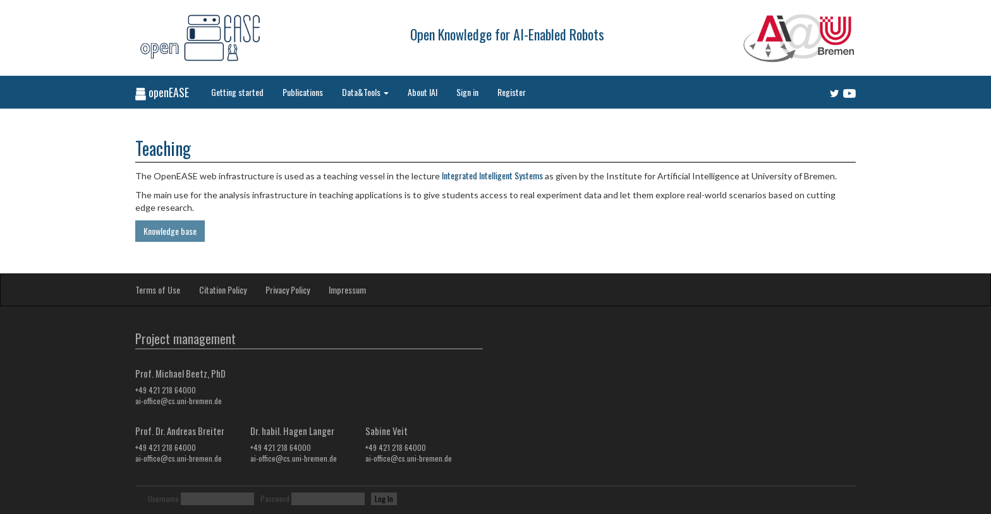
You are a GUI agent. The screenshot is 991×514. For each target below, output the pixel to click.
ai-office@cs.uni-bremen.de (178, 400)
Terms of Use (157, 289)
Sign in (467, 92)
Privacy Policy (287, 289)
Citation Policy (222, 289)
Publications (303, 92)
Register (511, 92)
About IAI (422, 92)
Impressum (347, 289)
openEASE (162, 92)
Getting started (237, 92)
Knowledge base (170, 230)
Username (163, 498)
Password (274, 498)
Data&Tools (365, 92)
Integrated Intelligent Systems (492, 175)
